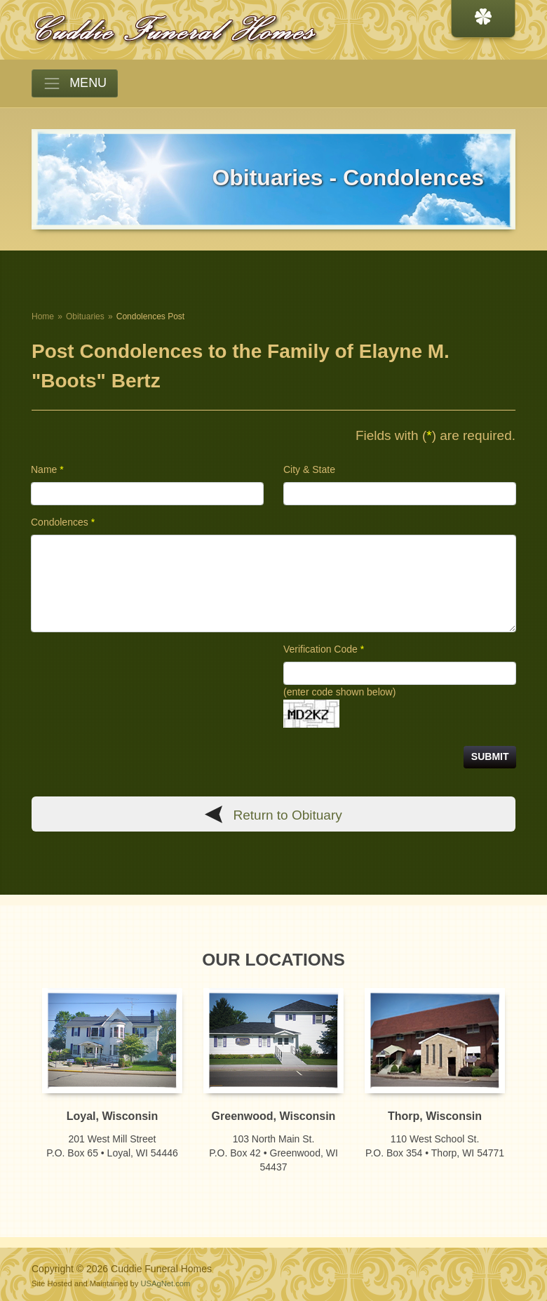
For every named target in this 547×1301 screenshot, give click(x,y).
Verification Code (323, 649)
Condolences (63, 522)
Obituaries (85, 316)
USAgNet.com (165, 1283)
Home (43, 316)
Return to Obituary (288, 815)
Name (47, 469)
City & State (309, 469)
